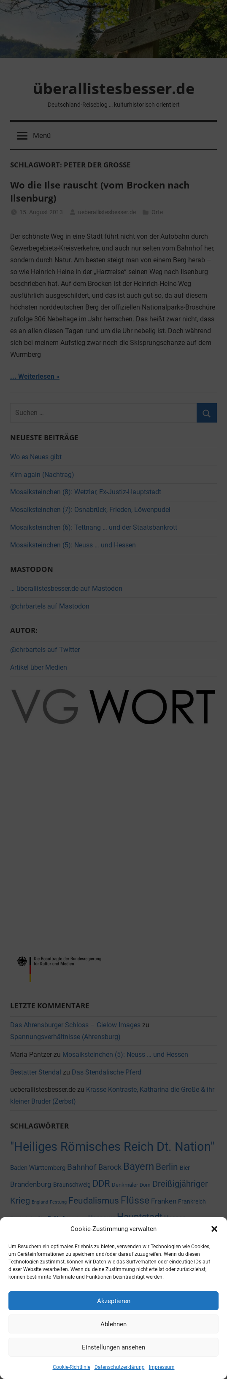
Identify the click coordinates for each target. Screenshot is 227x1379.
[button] (214, 1229)
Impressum (162, 1367)
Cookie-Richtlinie (71, 1367)
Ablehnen (113, 1324)
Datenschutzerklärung (120, 1367)
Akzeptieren (113, 1301)
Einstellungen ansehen (113, 1347)
